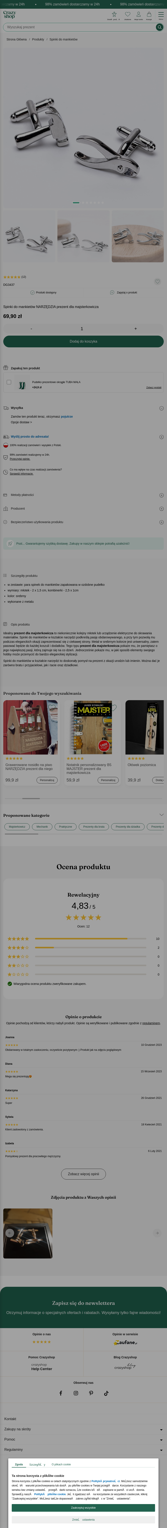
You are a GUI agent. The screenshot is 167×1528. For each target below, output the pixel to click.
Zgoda (19, 1464)
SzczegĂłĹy (37, 1464)
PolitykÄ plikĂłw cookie (50, 1494)
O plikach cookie (61, 1464)
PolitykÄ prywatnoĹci (106, 1481)
